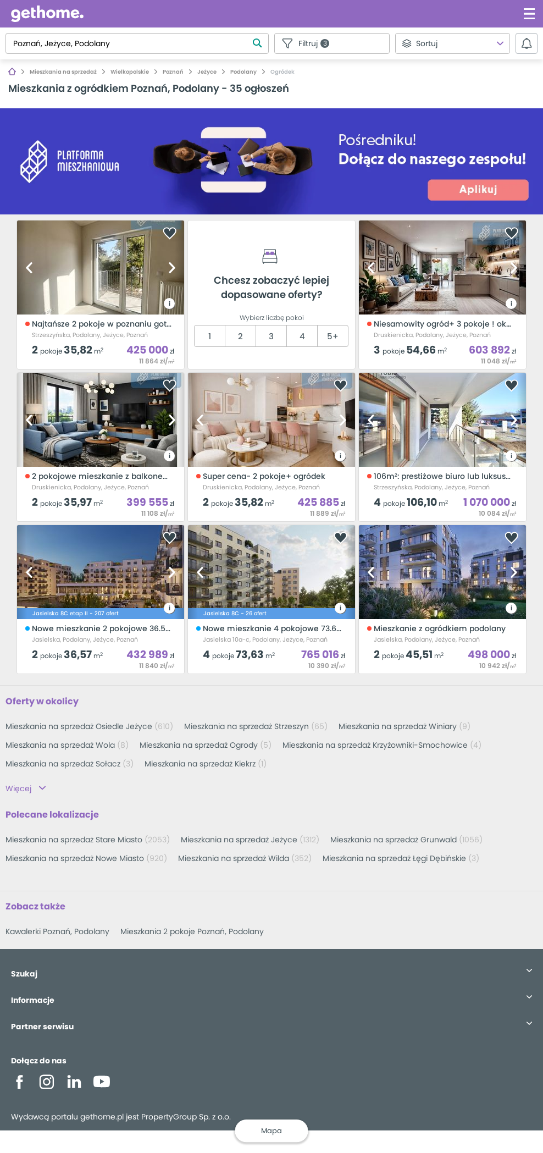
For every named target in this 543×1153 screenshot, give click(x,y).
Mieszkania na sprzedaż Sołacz (69, 763)
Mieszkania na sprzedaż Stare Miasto (87, 839)
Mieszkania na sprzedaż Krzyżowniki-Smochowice (381, 745)
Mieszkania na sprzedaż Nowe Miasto (86, 858)
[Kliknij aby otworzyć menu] (529, 13)
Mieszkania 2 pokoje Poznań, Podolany (192, 931)
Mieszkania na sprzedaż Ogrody (206, 745)
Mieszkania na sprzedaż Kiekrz (206, 763)
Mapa (271, 1131)
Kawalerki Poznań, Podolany (57, 931)
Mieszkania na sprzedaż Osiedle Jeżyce (89, 726)
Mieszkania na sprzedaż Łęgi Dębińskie (401, 858)
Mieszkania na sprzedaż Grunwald (406, 839)
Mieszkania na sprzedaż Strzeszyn (256, 726)
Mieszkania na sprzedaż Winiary (404, 726)
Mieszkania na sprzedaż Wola (67, 745)
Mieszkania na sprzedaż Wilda (245, 858)
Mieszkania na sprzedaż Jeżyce (250, 839)
